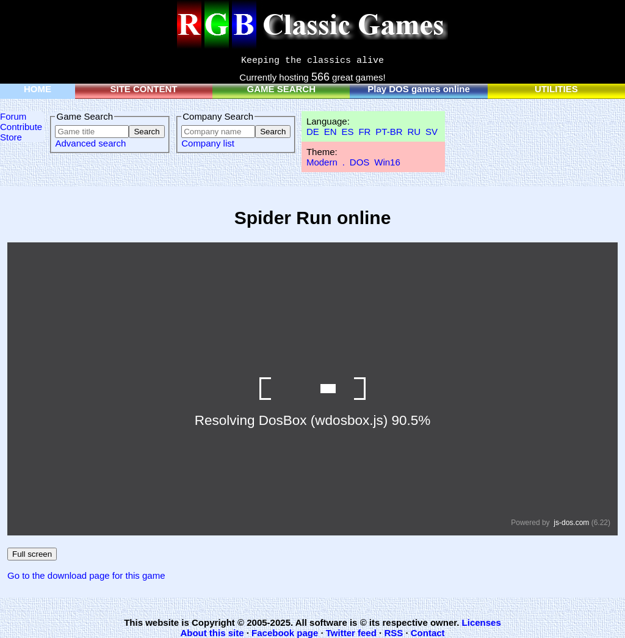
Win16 (387, 162)
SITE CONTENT (144, 89)
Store (11, 137)
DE (312, 131)
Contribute (21, 126)
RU (414, 131)
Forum (13, 116)
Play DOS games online (418, 89)
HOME (37, 89)
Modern (322, 162)
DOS (360, 162)
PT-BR (388, 131)
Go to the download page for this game (86, 575)
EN (330, 131)
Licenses (481, 622)
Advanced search (90, 143)
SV (431, 131)
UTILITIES (556, 89)
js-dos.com (571, 522)
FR (364, 131)
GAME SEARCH (281, 89)
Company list (207, 143)
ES (347, 131)
